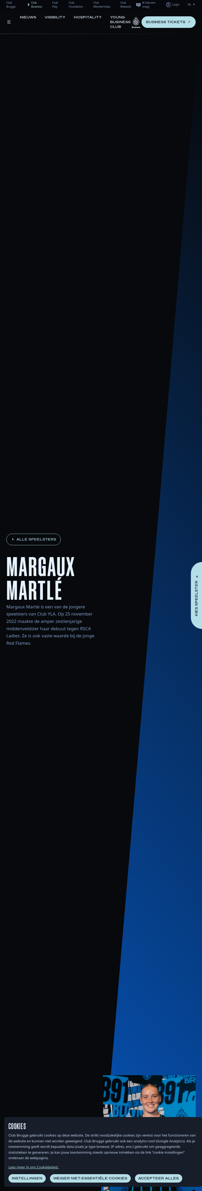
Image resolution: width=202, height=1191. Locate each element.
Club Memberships (101, 4)
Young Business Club (120, 22)
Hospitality (88, 17)
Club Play (55, 4)
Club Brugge (11, 4)
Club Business (34, 4)
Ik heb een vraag (145, 4)
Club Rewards (125, 4)
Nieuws (28, 17)
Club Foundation (76, 4)
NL (192, 4)
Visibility (55, 17)
